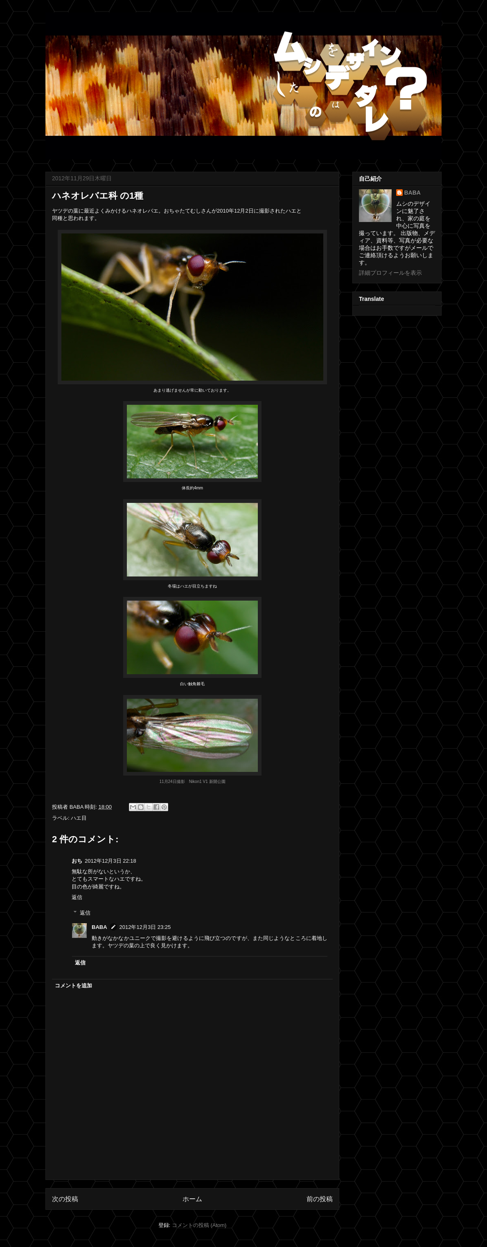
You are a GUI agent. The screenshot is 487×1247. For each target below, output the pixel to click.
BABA (99, 927)
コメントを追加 (73, 985)
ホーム (192, 1198)
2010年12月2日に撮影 (243, 211)
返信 (77, 897)
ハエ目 (79, 818)
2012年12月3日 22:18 (110, 861)
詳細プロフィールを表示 (390, 272)
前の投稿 (320, 1198)
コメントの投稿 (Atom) (199, 1225)
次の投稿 (65, 1198)
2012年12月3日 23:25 (145, 927)
